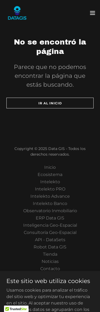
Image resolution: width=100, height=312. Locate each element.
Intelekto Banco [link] (50, 203)
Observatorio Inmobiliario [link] (50, 210)
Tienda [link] (50, 254)
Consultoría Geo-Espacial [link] (50, 232)
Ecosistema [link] (50, 174)
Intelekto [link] (50, 181)
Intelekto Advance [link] (50, 196)
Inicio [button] (50, 167)
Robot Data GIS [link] (50, 246)
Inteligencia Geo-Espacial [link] (50, 225)
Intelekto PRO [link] (50, 189)
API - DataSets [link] (50, 239)
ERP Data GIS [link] (50, 218)
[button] (92, 13)
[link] (17, 13)
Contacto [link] (50, 268)
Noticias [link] (50, 261)
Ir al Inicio (50, 103)
